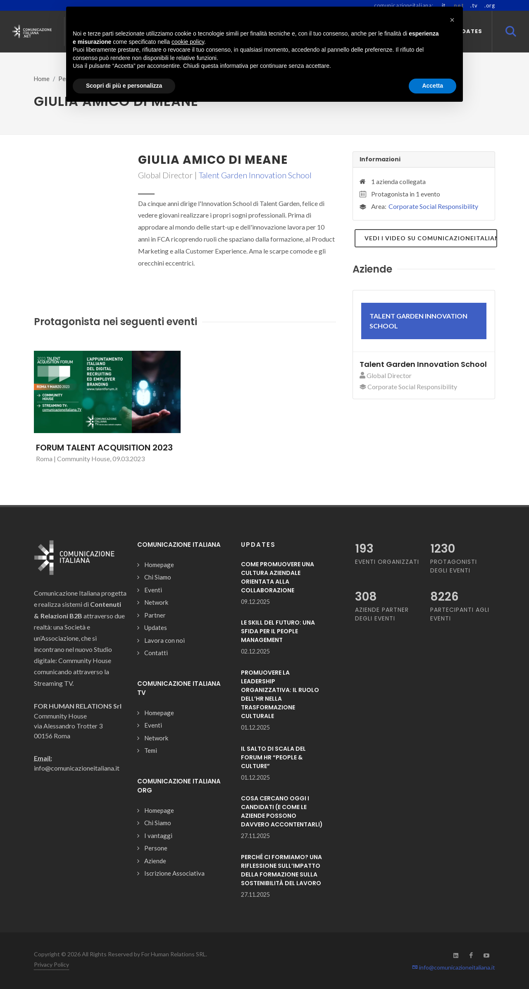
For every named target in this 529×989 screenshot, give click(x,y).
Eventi (153, 590)
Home (42, 78)
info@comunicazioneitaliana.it (453, 967)
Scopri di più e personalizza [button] (124, 85)
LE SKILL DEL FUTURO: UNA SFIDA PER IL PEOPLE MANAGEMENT (278, 631)
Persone (155, 848)
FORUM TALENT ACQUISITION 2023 (104, 447)
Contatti (156, 652)
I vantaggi (158, 835)
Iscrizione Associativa (174, 873)
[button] (452, 19)
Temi (150, 750)
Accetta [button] (432, 85)
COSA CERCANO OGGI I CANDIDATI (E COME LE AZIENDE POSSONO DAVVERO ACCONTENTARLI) (282, 811)
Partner (155, 615)
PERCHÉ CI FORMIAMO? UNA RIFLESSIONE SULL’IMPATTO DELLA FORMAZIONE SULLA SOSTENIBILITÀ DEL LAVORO (281, 870)
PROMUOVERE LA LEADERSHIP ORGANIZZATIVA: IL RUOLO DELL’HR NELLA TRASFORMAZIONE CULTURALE (280, 694)
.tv (473, 5)
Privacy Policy (51, 964)
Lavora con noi (164, 640)
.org (489, 5)
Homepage (159, 564)
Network (156, 602)
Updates (155, 627)
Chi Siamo (157, 577)
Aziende (155, 860)
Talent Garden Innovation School (255, 175)
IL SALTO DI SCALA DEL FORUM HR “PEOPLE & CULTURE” (273, 757)
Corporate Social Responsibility (433, 206)
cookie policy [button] (188, 41)
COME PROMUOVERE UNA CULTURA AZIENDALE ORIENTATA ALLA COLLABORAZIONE (277, 577)
